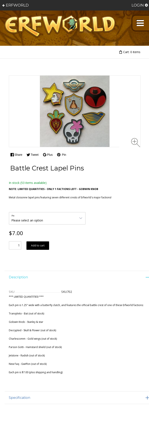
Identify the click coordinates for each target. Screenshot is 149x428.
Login (138, 5)
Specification (19, 398)
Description (18, 277)
